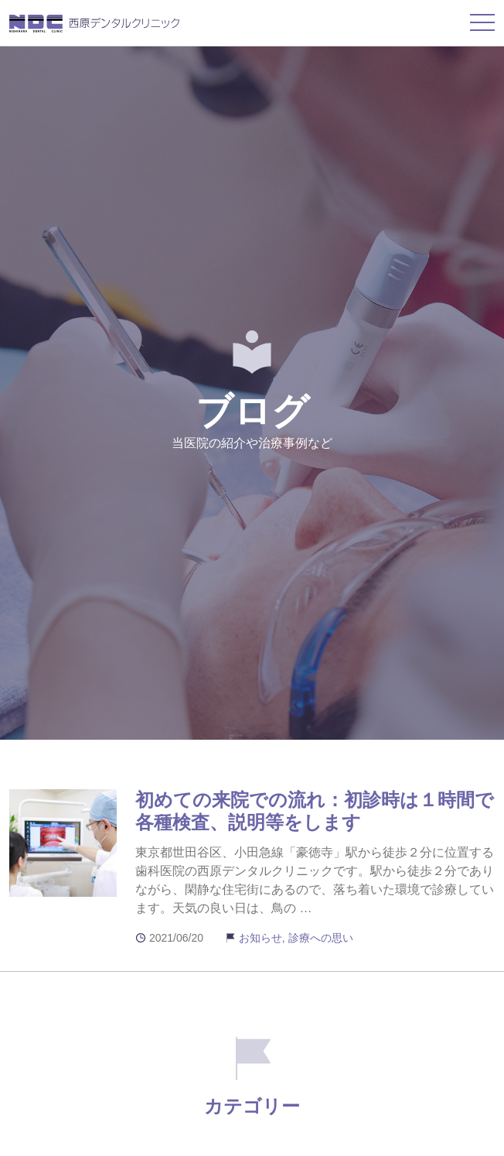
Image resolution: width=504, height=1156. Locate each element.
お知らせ (260, 938)
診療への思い (320, 938)
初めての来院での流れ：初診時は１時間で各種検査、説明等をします (314, 811)
